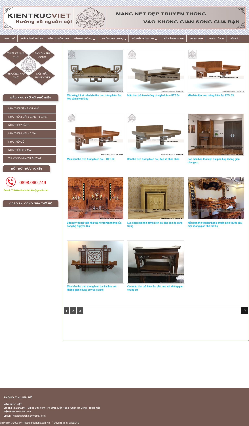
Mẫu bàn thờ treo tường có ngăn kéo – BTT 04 (153, 95)
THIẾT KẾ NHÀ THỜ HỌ (32, 38)
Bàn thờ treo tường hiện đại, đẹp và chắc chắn (153, 159)
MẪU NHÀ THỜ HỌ (83, 38)
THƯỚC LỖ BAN (216, 38)
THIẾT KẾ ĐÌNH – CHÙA (173, 38)
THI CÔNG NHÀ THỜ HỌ (111, 38)
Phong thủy (196, 38)
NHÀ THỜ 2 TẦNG (18, 125)
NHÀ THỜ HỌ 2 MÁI (19, 150)
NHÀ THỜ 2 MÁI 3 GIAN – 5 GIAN (27, 116)
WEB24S (74, 422)
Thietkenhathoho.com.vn (36, 422)
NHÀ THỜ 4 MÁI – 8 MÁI (22, 133)
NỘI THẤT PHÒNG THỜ (143, 38)
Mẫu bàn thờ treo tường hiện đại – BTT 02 (91, 159)
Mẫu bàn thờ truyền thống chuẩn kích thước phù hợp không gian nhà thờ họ (215, 224)
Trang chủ (9, 38)
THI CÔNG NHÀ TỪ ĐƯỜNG (24, 158)
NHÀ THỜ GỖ (16, 141)
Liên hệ (234, 38)
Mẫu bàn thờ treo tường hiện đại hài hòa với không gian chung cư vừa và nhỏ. (91, 288)
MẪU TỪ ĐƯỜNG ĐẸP (58, 38)
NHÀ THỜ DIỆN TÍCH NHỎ (23, 108)
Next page (244, 314)
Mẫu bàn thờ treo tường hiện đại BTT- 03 (211, 95)
